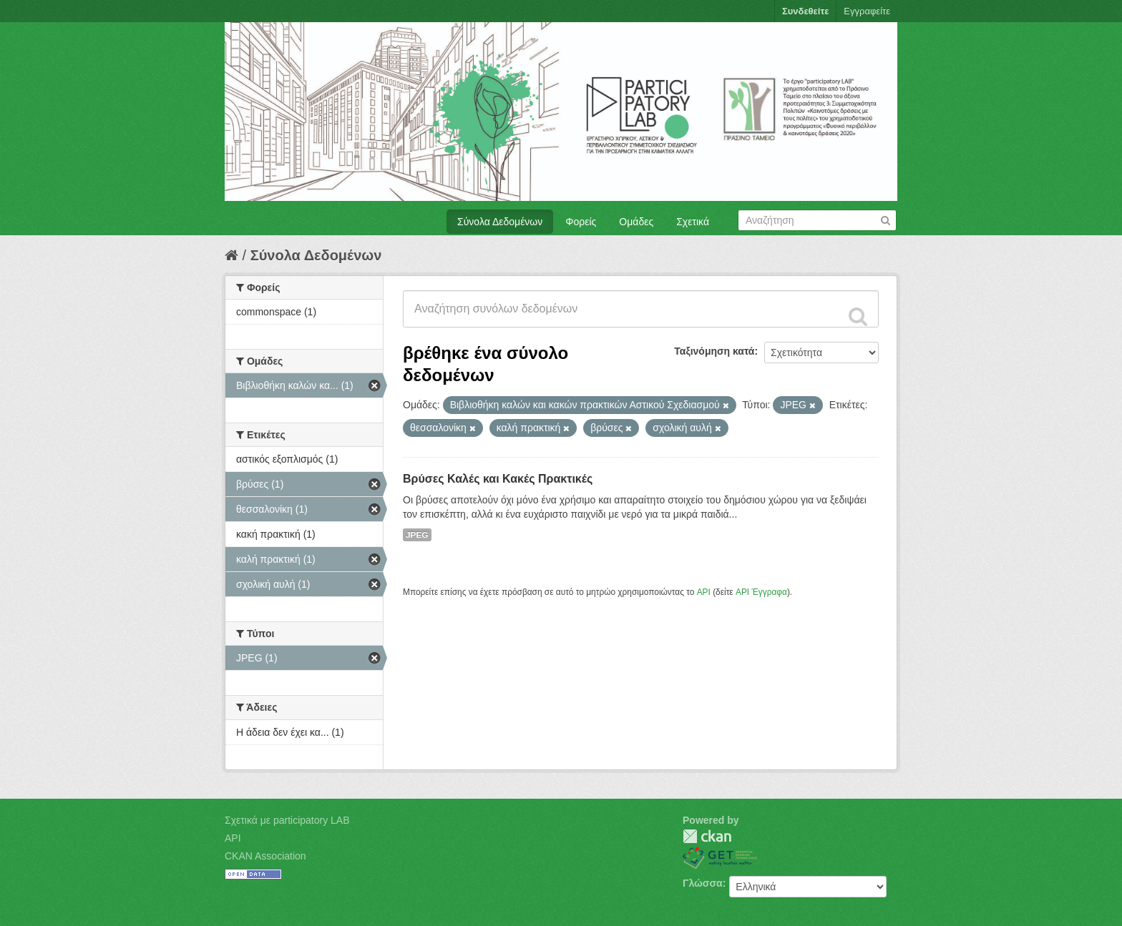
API (704, 592)
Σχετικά (692, 221)
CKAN (707, 836)
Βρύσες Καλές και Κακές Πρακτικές (497, 479)
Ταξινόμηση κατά (714, 351)
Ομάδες (636, 221)
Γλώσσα (703, 883)
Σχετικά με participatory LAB (287, 820)
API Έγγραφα (761, 592)
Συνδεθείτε (805, 11)
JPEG (417, 535)
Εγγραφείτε (867, 11)
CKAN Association (265, 856)
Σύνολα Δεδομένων (499, 221)
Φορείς (580, 221)
